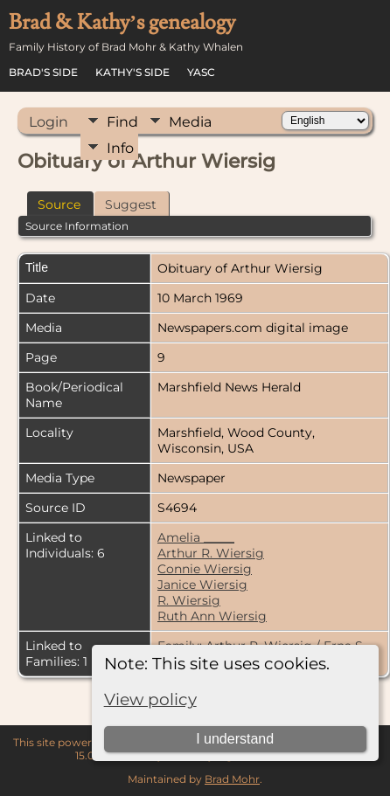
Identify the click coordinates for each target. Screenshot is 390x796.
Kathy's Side (132, 72)
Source (59, 204)
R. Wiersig (188, 600)
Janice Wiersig (202, 584)
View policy (150, 699)
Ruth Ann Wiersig (212, 616)
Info (120, 148)
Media (190, 122)
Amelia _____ (195, 537)
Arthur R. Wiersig (210, 553)
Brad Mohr (232, 779)
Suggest (131, 204)
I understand (235, 738)
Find (122, 122)
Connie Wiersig (204, 569)
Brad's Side (43, 72)
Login (48, 122)
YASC (201, 72)
